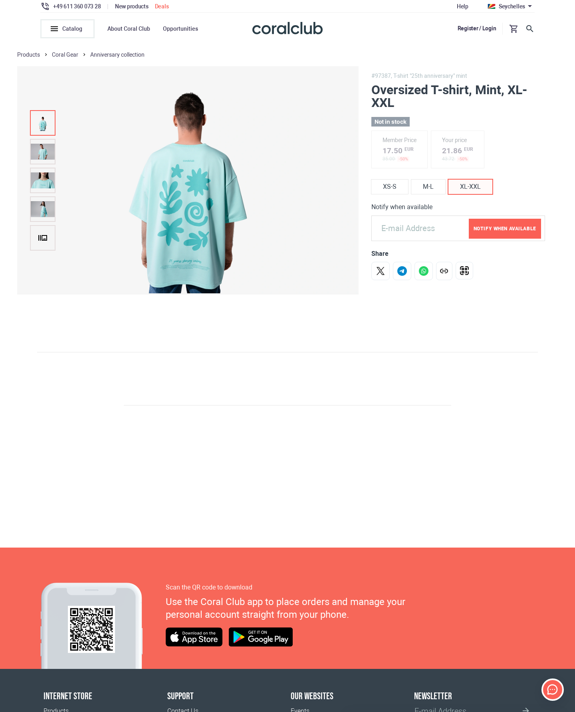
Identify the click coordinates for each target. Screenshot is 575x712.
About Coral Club (128, 29)
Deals (162, 6)
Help (462, 6)
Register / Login (477, 28)
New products (132, 6)
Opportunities (180, 29)
